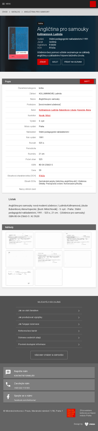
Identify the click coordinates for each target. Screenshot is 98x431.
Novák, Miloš (44, 115)
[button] (18, 43)
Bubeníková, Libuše (67, 110)
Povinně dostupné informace (31, 344)
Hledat (91, 2)
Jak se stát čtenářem (28, 310)
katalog (16, 12)
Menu (6, 3)
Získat (43, 62)
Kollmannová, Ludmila (50, 34)
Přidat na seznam (73, 62)
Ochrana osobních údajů (29, 337)
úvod (5, 12)
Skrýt (87, 81)
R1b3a (42, 176)
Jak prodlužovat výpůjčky (30, 317)
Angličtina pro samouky (36, 12)
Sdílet (55, 62)
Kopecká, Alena (84, 110)
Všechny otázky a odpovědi (49, 355)
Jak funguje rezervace (28, 324)
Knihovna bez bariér (27, 331)
